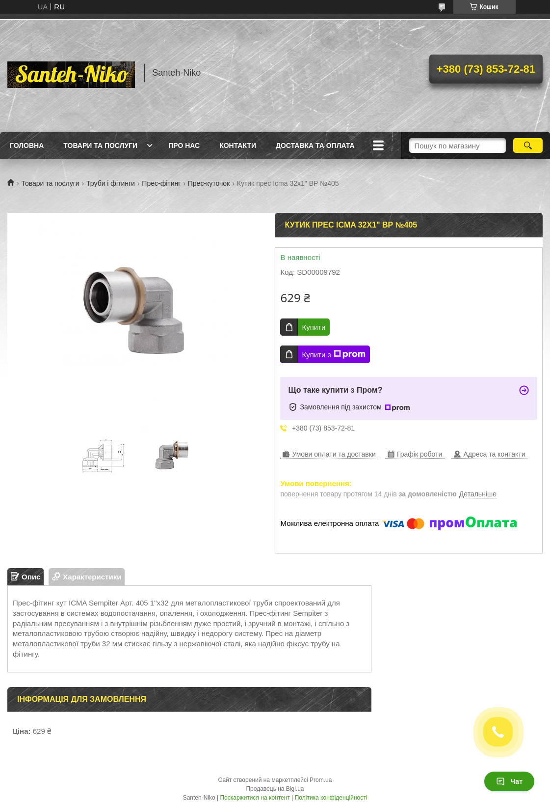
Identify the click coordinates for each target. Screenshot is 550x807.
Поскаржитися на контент (254, 797)
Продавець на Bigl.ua (275, 788)
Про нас (184, 145)
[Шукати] (528, 145)
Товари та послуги (100, 145)
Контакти (237, 145)
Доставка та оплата (315, 145)
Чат (509, 781)
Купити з (333, 354)
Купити (313, 327)
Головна (27, 145)
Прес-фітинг (161, 183)
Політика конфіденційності (331, 797)
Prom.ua (321, 780)
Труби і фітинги (110, 183)
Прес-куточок (209, 183)
